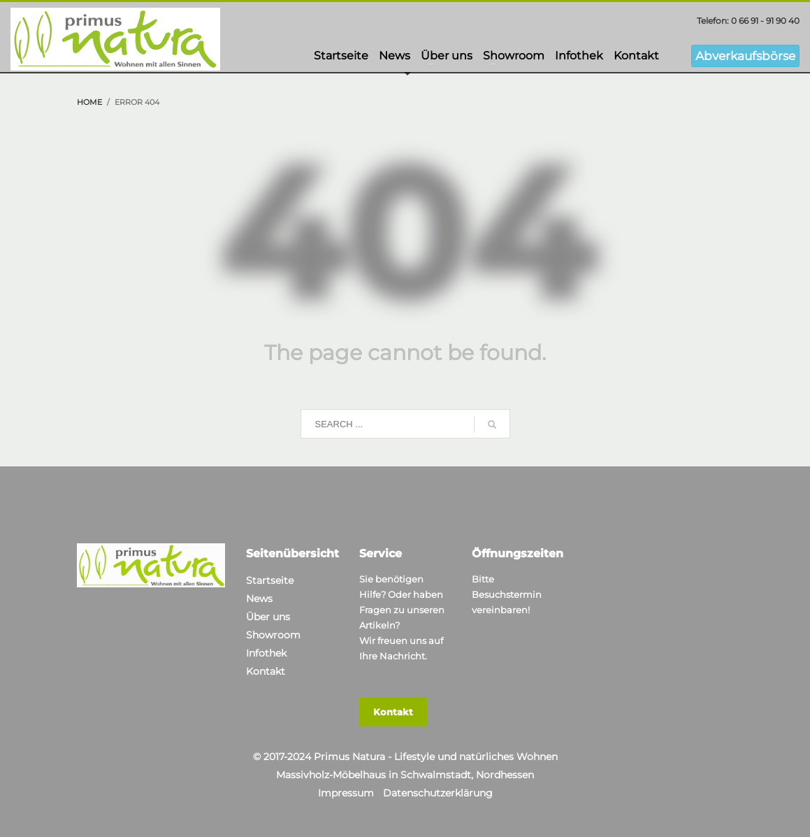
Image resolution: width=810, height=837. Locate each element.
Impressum (346, 793)
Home (89, 102)
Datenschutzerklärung (438, 793)
